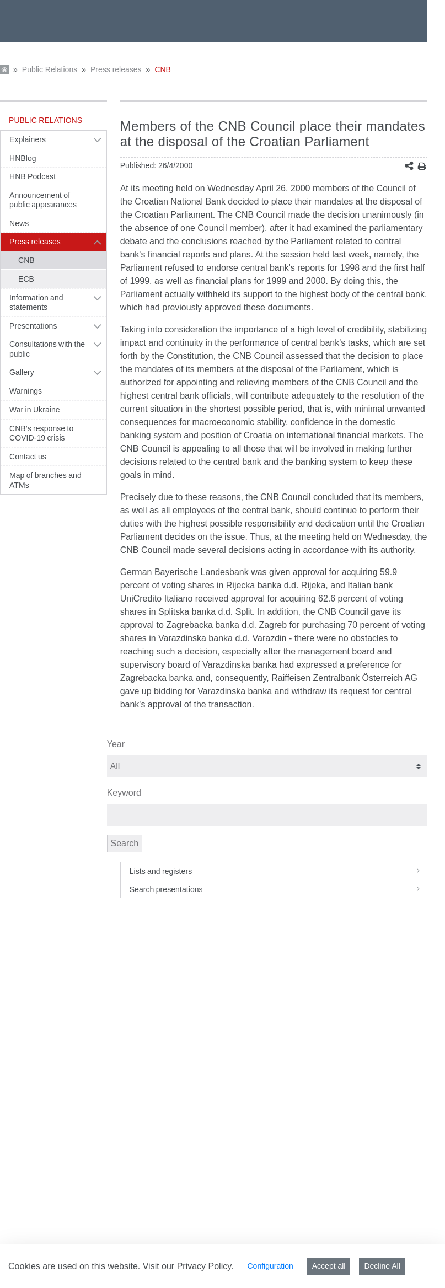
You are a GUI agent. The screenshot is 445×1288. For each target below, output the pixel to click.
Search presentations (278, 889)
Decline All (382, 1266)
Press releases (116, 69)
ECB (26, 279)
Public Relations (49, 69)
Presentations (33, 325)
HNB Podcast (32, 176)
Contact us (27, 456)
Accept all (329, 1266)
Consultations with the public (47, 349)
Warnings (25, 391)
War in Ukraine (34, 409)
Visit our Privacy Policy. (188, 1266)
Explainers (27, 139)
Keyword (124, 792)
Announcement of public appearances (43, 200)
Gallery (21, 372)
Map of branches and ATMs (45, 480)
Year (116, 744)
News (19, 223)
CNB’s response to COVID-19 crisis (41, 433)
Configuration (270, 1266)
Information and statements (36, 302)
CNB (162, 69)
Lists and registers (278, 871)
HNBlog (22, 158)
